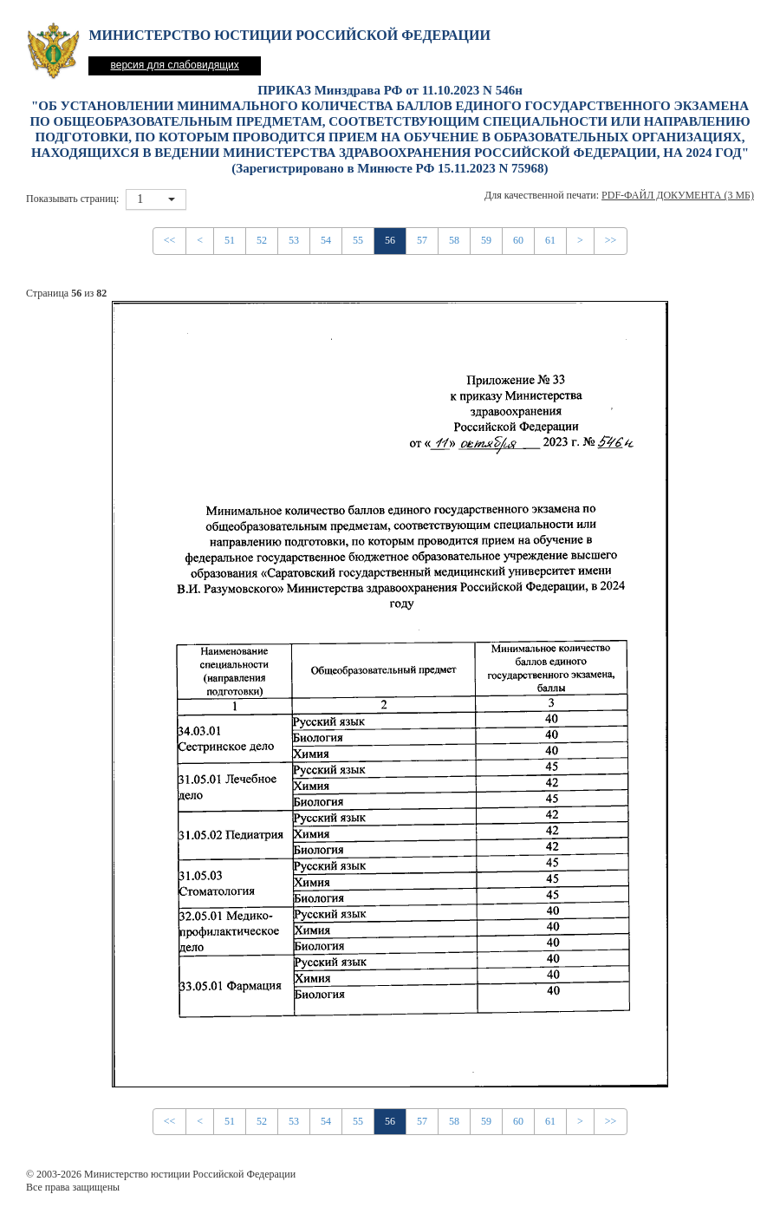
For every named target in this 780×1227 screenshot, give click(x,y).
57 (422, 240)
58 (454, 240)
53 (294, 240)
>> (611, 240)
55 (358, 240)
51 (229, 240)
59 (486, 240)
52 (262, 240)
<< (170, 240)
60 (518, 240)
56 (390, 240)
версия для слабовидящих (174, 65)
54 (326, 240)
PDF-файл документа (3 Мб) (677, 195)
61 (550, 240)
